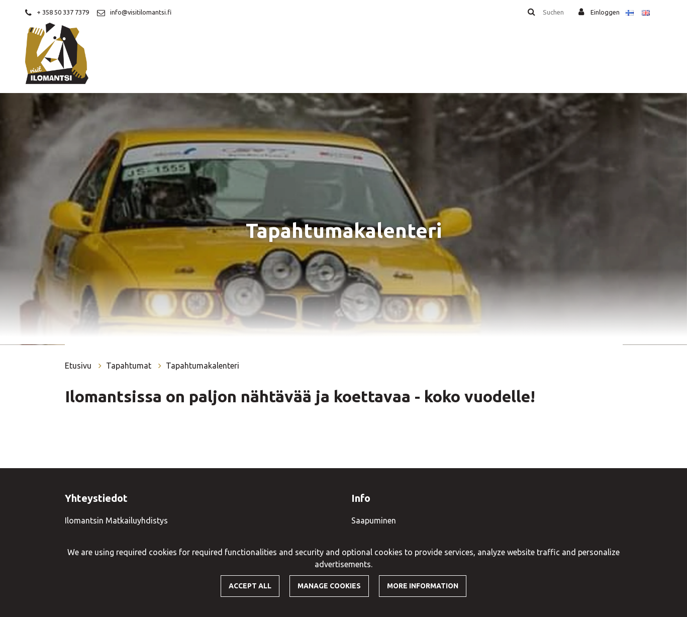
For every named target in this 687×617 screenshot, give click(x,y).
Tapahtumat (129, 365)
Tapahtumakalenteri (202, 365)
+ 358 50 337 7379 (63, 12)
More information (422, 586)
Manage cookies (329, 586)
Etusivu (79, 365)
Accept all (250, 586)
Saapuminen (373, 520)
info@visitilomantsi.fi (140, 12)
